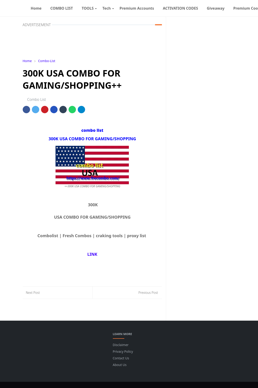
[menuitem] (36, 8)
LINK (92, 254)
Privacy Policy (123, 351)
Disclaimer (121, 345)
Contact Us (121, 358)
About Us (120, 365)
